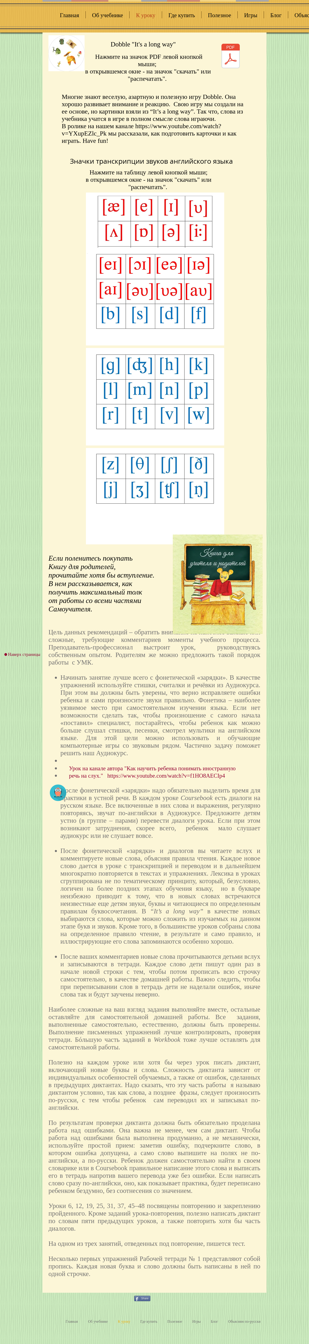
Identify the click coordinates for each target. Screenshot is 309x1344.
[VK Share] (163, 1298)
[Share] (142, 1298)
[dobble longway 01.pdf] (230, 57)
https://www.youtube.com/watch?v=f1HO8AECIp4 (166, 776)
